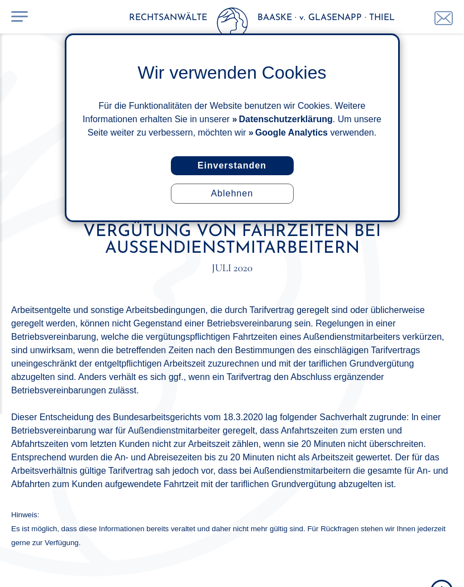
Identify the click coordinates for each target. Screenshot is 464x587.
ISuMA (446, 566)
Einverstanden (232, 165)
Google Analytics (291, 132)
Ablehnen (232, 193)
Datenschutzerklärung (286, 119)
